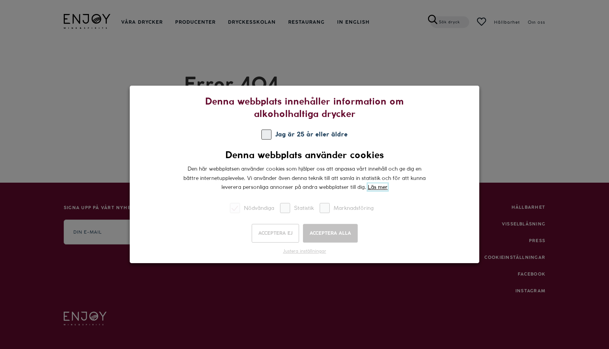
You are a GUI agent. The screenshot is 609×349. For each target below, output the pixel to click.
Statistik (297, 208)
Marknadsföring (347, 208)
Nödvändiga (252, 208)
